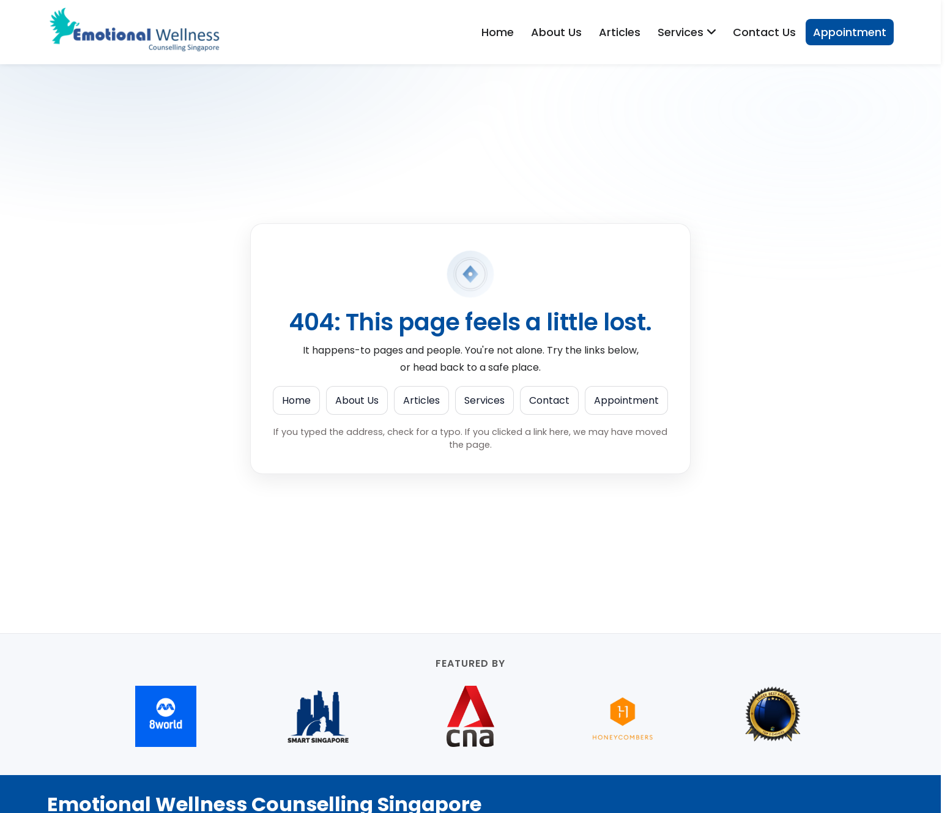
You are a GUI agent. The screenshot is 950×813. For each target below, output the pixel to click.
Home (497, 32)
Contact (549, 400)
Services (484, 400)
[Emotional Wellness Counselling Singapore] (139, 32)
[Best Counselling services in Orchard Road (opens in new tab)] (774, 716)
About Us (556, 32)
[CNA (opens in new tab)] (470, 716)
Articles (619, 32)
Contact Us (764, 32)
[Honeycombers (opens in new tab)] (622, 716)
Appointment (849, 32)
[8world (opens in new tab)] (166, 716)
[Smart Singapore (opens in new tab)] (318, 716)
